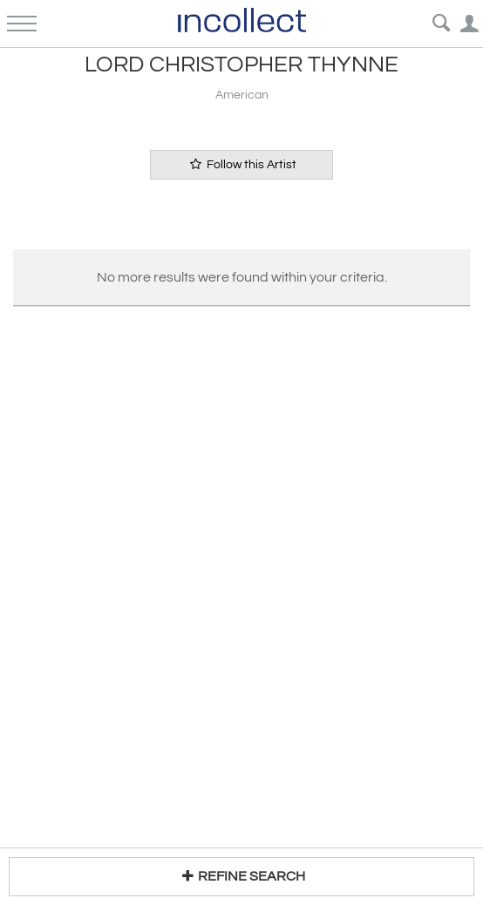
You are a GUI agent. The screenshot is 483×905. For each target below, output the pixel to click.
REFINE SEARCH (241, 875)
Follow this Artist (241, 164)
